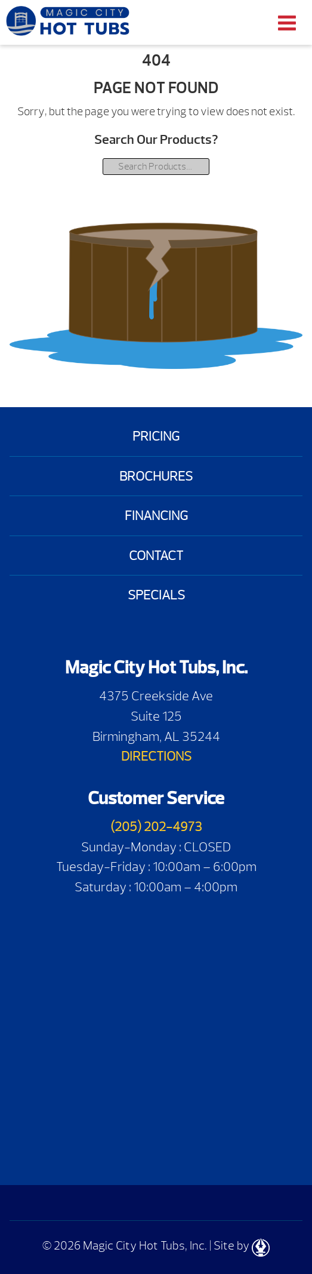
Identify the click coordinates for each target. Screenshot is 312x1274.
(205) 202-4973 (156, 826)
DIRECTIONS (156, 756)
